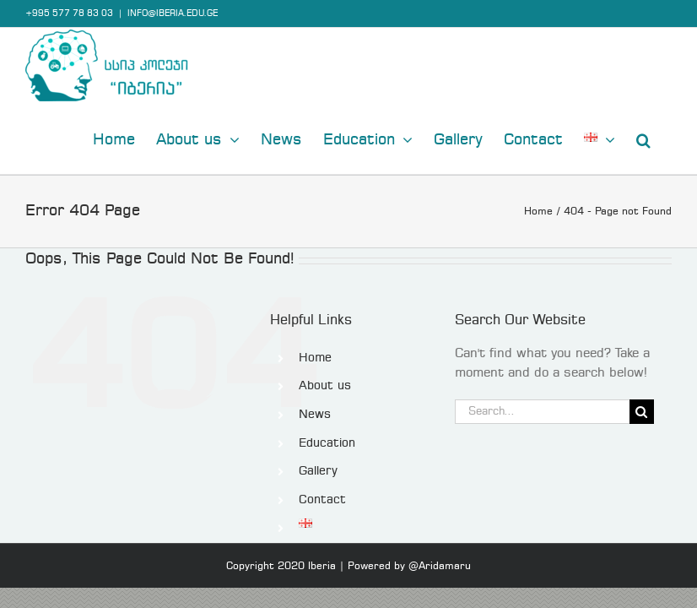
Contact (322, 500)
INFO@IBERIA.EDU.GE (172, 13)
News (315, 415)
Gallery (318, 471)
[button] (643, 138)
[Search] (641, 411)
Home (315, 358)
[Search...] (542, 411)
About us (325, 386)
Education (327, 443)
